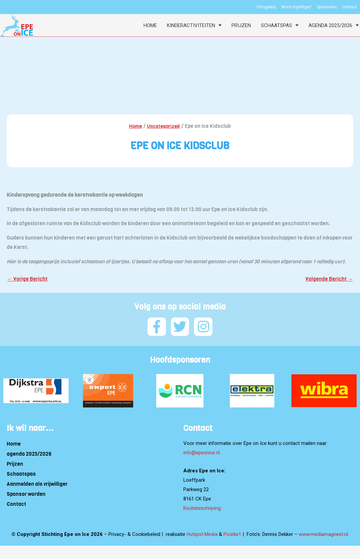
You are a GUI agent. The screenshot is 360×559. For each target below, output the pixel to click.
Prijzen (241, 25)
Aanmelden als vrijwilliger (37, 483)
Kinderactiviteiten (194, 25)
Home (150, 25)
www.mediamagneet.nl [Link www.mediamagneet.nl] (324, 533)
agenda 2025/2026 (333, 25)
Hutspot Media (202, 533)
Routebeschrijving (202, 507)
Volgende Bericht (328, 279)
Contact (16, 503)
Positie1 (233, 533)
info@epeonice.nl (202, 452)
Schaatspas (279, 25)
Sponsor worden (26, 493)
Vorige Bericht (28, 279)
